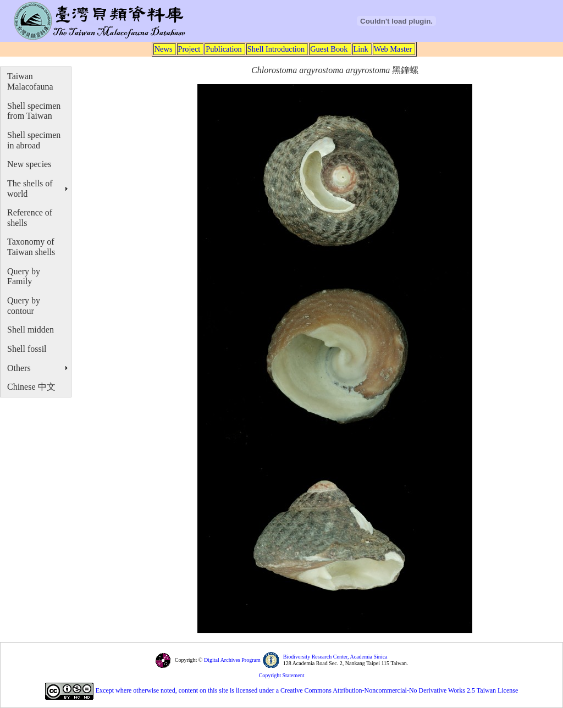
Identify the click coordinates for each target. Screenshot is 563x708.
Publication (224, 49)
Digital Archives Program (231, 660)
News (163, 49)
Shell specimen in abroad (33, 140)
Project (189, 49)
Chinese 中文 (31, 386)
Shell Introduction (276, 49)
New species (29, 164)
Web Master (393, 49)
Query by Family (23, 276)
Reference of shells (29, 218)
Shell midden (30, 329)
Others (19, 368)
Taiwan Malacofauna (30, 81)
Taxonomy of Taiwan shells (31, 247)
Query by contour (23, 306)
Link (361, 49)
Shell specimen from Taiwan (33, 111)
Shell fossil (27, 348)
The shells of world (30, 188)
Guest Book (328, 49)
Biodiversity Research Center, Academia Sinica (335, 657)
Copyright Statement (281, 675)
